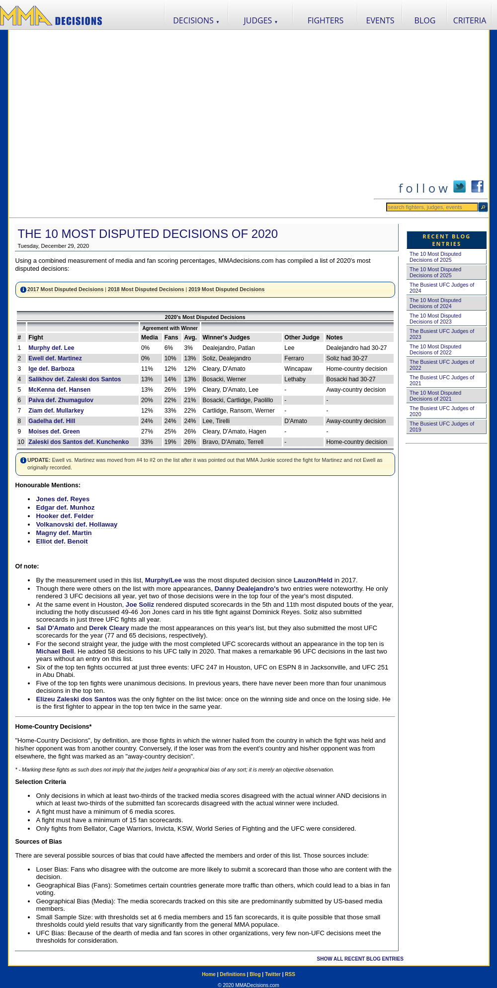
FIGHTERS (326, 20)
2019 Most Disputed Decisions (226, 289)
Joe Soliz (140, 604)
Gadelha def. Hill (51, 421)
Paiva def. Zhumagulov (60, 400)
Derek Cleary (109, 628)
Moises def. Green (54, 431)
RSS (290, 974)
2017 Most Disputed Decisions (65, 289)
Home (209, 974)
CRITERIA (470, 20)
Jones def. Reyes (63, 499)
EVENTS (380, 20)
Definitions (233, 974)
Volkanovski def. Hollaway (77, 524)
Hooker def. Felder (65, 516)
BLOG (425, 20)
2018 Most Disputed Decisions (146, 289)
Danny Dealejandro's (247, 588)
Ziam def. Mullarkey (55, 410)
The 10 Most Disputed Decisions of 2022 (435, 349)
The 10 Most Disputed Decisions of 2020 (148, 233)
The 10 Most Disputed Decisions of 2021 (435, 396)
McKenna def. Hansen (59, 389)
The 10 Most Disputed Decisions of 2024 (435, 303)
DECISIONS (196, 20)
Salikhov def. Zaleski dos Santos (74, 379)
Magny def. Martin (64, 533)
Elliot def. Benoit (62, 541)
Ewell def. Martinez (55, 358)
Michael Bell (55, 651)
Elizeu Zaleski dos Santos (76, 699)
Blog (254, 974)
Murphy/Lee (163, 580)
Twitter (273, 974)
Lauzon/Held (313, 580)
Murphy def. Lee (51, 347)
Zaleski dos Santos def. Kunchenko (78, 442)
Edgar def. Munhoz (65, 507)
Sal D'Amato (55, 628)
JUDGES (261, 20)
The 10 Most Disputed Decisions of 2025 (435, 257)
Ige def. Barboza (51, 368)
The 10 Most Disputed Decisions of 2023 (435, 319)
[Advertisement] (101, 123)
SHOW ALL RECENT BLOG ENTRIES (360, 959)
